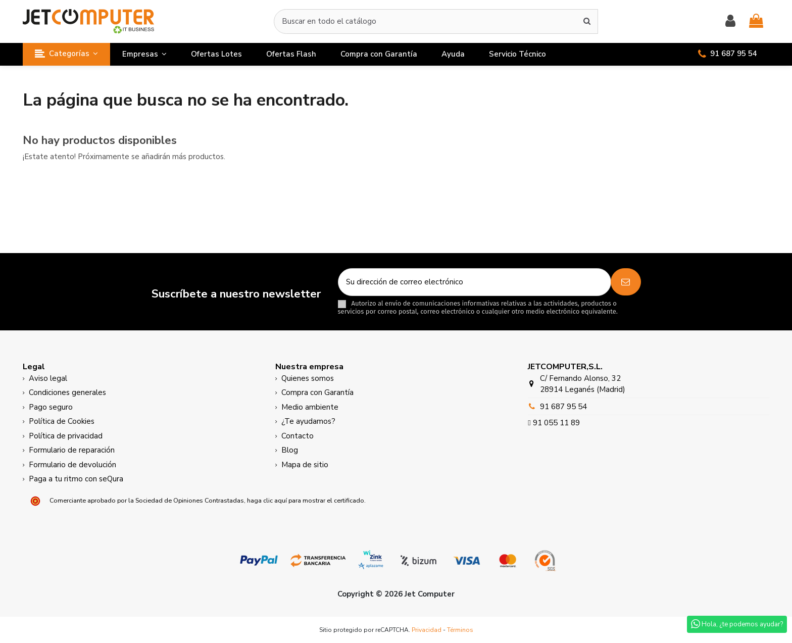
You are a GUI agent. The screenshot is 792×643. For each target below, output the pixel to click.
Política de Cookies (61, 421)
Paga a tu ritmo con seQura (76, 479)
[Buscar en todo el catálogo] (587, 21)
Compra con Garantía (317, 392)
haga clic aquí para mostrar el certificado (305, 500)
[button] (66, 54)
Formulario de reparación (72, 450)
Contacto (297, 436)
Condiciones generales (67, 392)
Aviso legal (48, 378)
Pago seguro (51, 407)
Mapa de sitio (304, 465)
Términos (460, 630)
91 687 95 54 (563, 407)
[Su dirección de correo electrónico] (474, 282)
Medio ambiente (309, 407)
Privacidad (426, 630)
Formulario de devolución (72, 465)
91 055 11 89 (555, 423)
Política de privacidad (66, 436)
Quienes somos (307, 378)
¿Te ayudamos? (308, 421)
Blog (289, 450)
